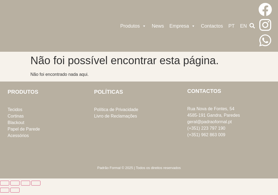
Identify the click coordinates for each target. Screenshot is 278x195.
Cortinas (16, 116)
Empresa (182, 26)
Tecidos (15, 109)
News (158, 26)
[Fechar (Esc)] (35, 183)
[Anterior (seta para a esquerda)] (4, 190)
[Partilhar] (25, 183)
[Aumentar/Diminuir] (4, 183)
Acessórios (18, 135)
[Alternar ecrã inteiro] (15, 183)
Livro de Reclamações (115, 116)
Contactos (212, 26)
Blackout (16, 122)
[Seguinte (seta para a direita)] (15, 190)
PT (231, 26)
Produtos (133, 26)
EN (243, 26)
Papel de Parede (24, 129)
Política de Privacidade (116, 109)
